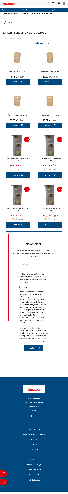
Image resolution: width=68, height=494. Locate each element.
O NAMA (34, 445)
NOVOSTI (34, 439)
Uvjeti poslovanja (34, 464)
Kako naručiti (34, 475)
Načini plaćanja (34, 480)
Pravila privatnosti (34, 470)
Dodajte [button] (16, 82)
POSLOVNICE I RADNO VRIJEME (34, 434)
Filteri (8, 21)
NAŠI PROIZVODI (34, 429)
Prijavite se (33, 348)
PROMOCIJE (34, 450)
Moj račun (34, 459)
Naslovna (6, 14)
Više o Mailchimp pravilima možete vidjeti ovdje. (32, 339)
